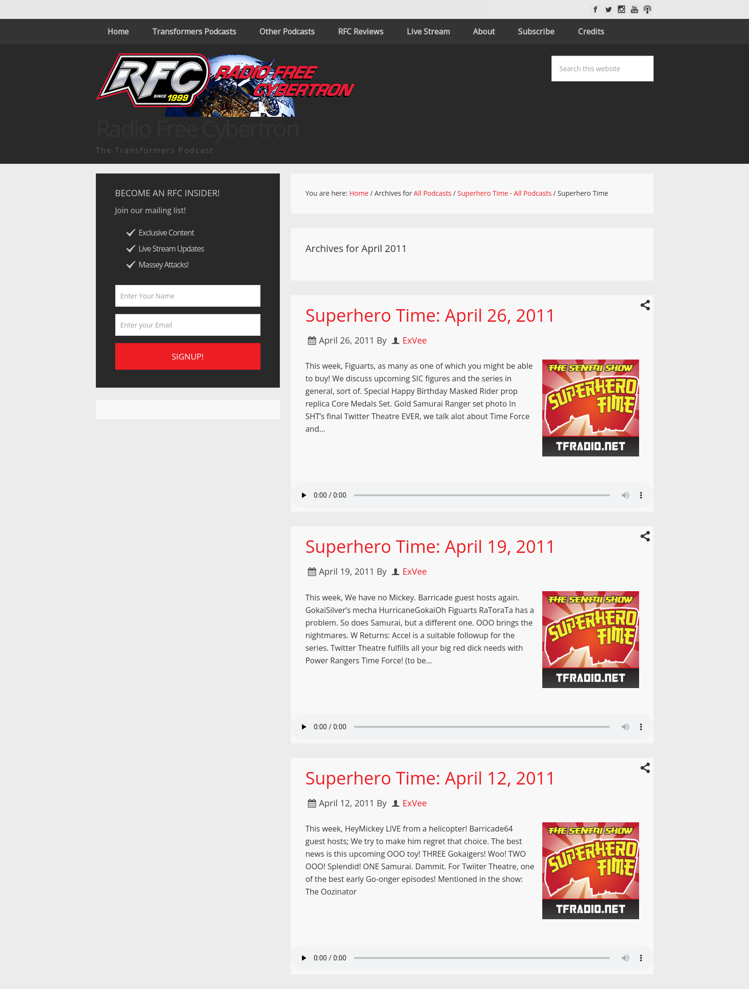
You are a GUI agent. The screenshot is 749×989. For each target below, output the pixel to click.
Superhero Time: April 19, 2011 (431, 546)
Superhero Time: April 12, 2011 (431, 778)
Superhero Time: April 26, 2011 (431, 315)
